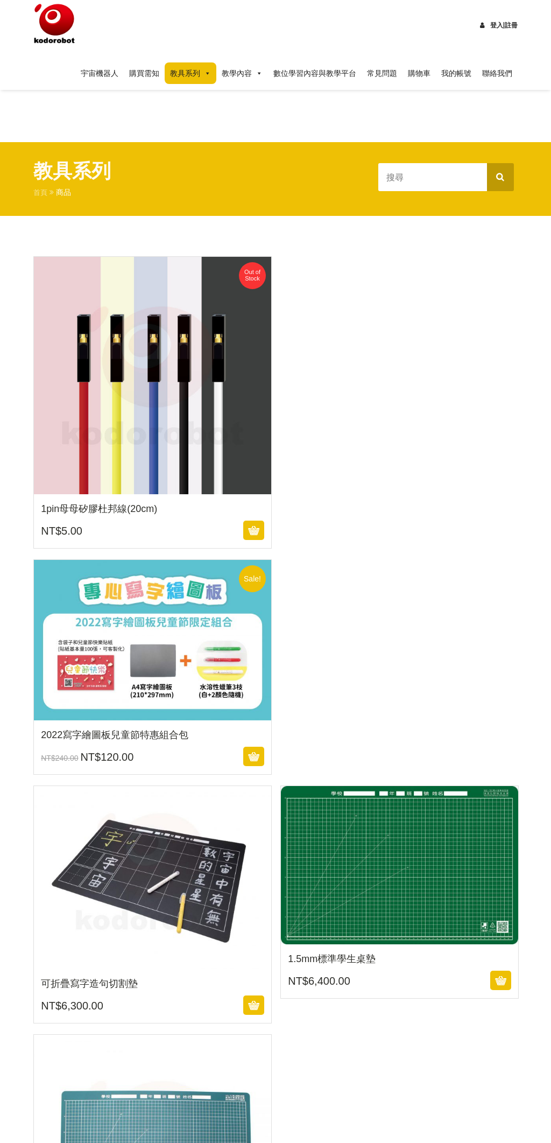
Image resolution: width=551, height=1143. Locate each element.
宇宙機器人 (99, 73)
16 (462, 885)
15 (434, 885)
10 (290, 885)
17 (492, 885)
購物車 (419, 73)
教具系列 (190, 73)
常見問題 (382, 73)
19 (74, 910)
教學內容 (242, 73)
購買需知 (144, 73)
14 (405, 885)
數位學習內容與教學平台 (314, 73)
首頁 (40, 192)
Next (54, 934)
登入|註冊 (499, 25)
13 (376, 885)
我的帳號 (456, 73)
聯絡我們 (497, 73)
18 (45, 910)
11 (318, 885)
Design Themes (228, 1121)
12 (347, 885)
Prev (52, 860)
